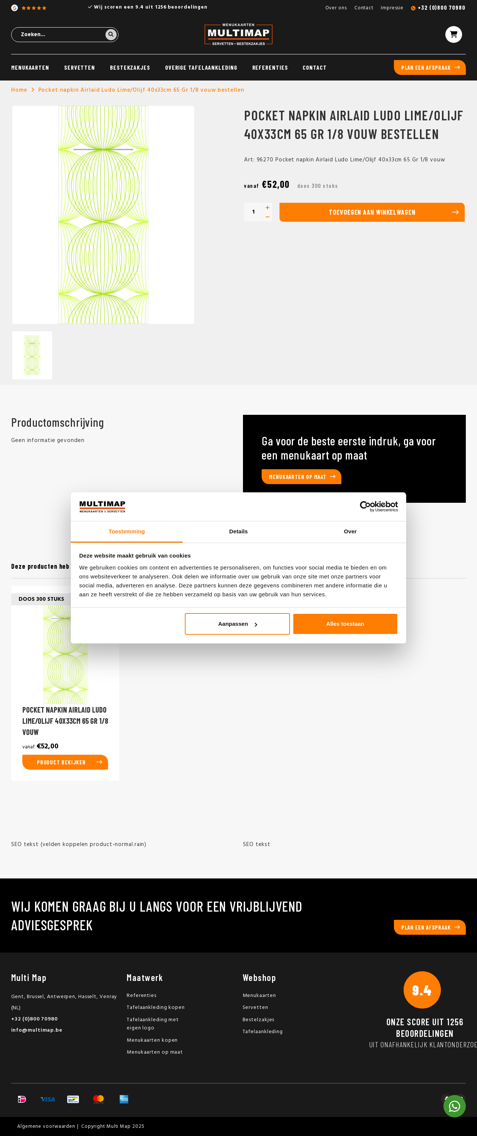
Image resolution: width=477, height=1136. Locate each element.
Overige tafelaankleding (201, 67)
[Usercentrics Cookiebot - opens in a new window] (365, 506)
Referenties (270, 67)
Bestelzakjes (259, 1020)
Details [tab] (238, 531)
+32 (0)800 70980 (441, 7)
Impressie (392, 8)
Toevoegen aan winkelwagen (372, 212)
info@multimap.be (36, 1030)
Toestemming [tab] (126, 531)
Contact (363, 8)
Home (19, 90)
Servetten (79, 67)
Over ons (336, 8)
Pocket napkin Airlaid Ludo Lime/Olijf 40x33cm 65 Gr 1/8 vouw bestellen (141, 90)
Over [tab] (350, 531)
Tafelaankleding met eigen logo (153, 1024)
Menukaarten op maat (297, 476)
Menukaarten (30, 67)
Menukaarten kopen (152, 1040)
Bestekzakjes (130, 67)
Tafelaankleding (263, 1032)
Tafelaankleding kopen (156, 1007)
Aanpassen (237, 624)
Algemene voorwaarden (46, 1126)
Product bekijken (61, 762)
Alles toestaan (345, 624)
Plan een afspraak (426, 67)
